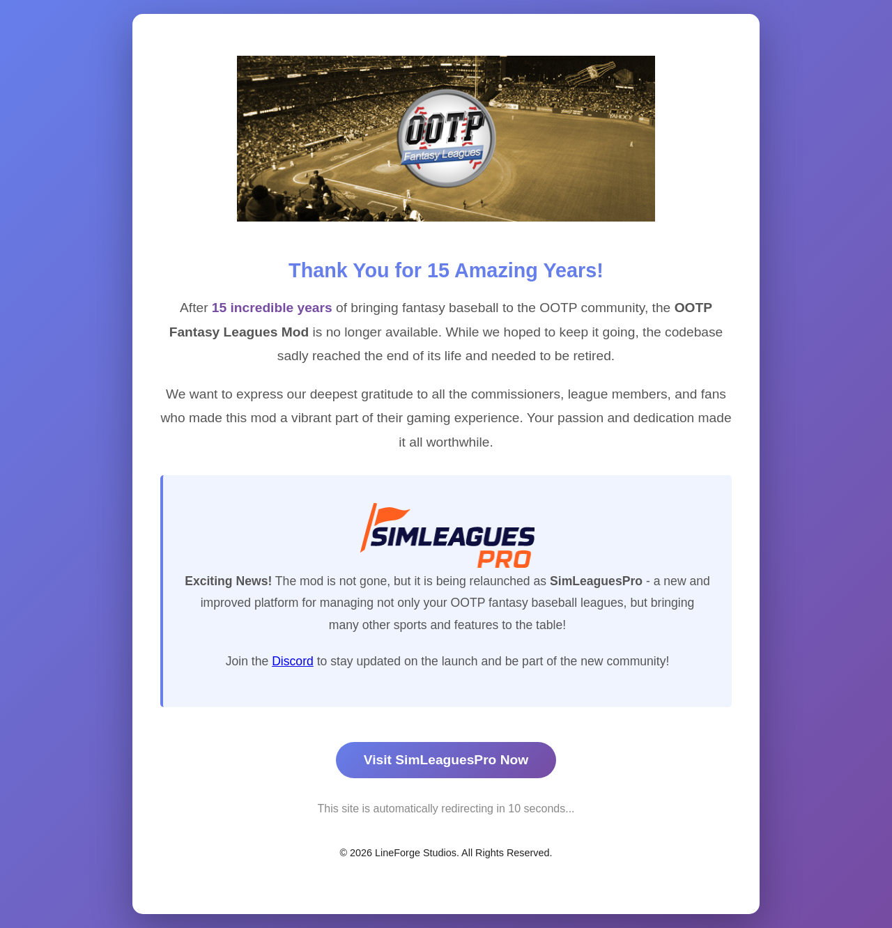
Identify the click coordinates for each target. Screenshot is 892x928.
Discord (293, 661)
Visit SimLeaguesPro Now (446, 759)
